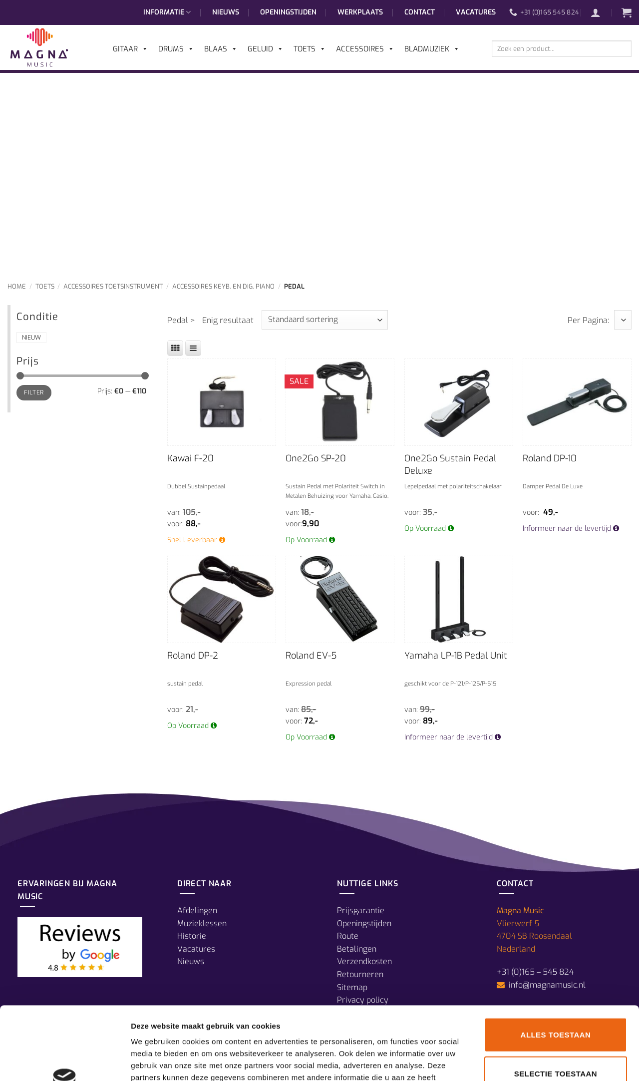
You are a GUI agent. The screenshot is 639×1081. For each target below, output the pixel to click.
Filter (33, 392)
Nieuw (31, 338)
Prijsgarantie (360, 910)
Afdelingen (197, 910)
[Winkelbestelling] (325, 320)
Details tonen (539, 1061)
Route (347, 936)
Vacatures (476, 12)
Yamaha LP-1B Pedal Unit (455, 656)
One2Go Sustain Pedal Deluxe (450, 464)
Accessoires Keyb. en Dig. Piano (223, 286)
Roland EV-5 (311, 656)
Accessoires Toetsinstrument (113, 286)
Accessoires (365, 48)
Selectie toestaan (555, 1005)
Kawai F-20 (190, 458)
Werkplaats (360, 12)
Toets (44, 286)
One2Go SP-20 (316, 458)
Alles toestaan (556, 966)
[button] (601, 12)
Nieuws (225, 12)
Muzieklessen (202, 923)
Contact (419, 12)
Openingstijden (288, 12)
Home (16, 286)
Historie (191, 936)
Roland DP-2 (192, 656)
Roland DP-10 (550, 458)
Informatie (167, 12)
